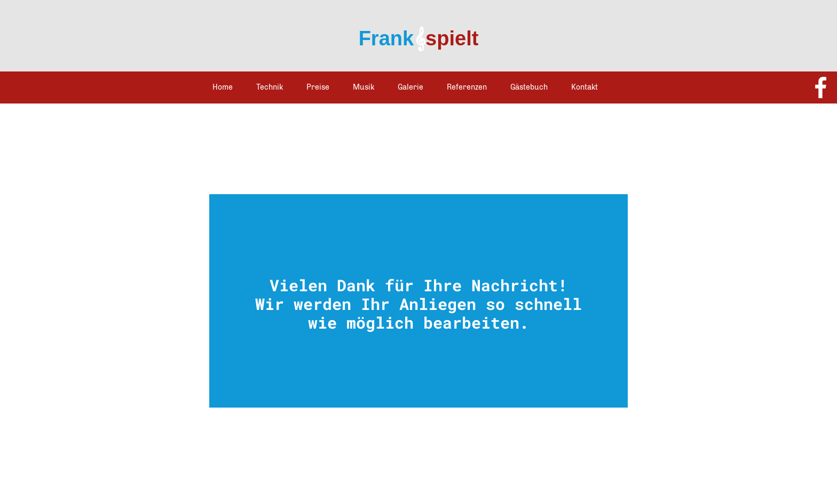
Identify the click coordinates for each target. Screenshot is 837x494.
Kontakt (584, 87)
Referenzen (467, 87)
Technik (269, 87)
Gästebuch (529, 87)
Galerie (410, 87)
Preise (317, 87)
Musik (363, 87)
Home (222, 87)
